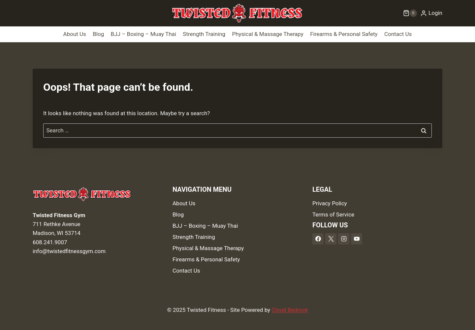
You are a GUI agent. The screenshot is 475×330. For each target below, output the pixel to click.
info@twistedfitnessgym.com (69, 251)
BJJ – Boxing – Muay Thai (143, 34)
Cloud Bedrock (289, 310)
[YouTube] (356, 239)
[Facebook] (318, 239)
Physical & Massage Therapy (267, 34)
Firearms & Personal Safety (343, 34)
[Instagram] (343, 239)
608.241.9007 (50, 242)
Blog (98, 34)
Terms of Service (333, 214)
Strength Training (204, 34)
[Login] (431, 13)
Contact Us (398, 34)
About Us (74, 34)
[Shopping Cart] (410, 13)
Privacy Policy (329, 203)
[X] (330, 239)
